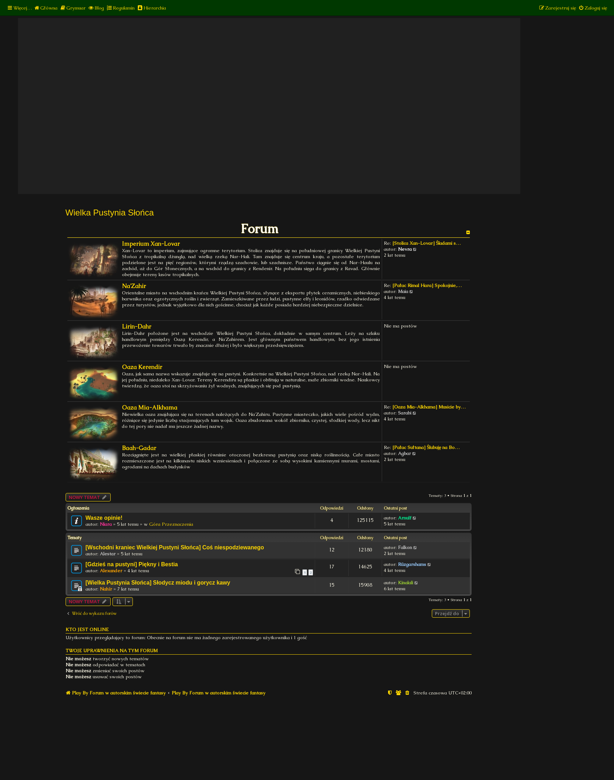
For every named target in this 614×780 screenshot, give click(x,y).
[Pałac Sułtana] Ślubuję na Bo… (426, 447)
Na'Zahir (134, 286)
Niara (106, 524)
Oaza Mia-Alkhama (149, 407)
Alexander (111, 571)
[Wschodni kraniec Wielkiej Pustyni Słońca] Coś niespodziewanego (175, 547)
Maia (403, 291)
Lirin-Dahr (136, 326)
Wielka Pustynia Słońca (110, 212)
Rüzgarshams (412, 564)
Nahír (106, 589)
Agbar (404, 453)
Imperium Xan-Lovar (151, 244)
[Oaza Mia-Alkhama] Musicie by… (429, 407)
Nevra (405, 249)
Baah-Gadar (139, 448)
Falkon (405, 547)
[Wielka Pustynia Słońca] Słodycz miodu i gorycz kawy (158, 583)
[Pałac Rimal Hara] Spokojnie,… (427, 285)
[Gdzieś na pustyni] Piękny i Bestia (132, 564)
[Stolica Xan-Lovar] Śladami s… (426, 243)
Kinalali (405, 583)
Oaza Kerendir (142, 367)
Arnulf (404, 518)
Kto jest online (87, 629)
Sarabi (404, 413)
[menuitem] (45, 8)
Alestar (108, 554)
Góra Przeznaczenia (171, 524)
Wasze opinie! (104, 518)
